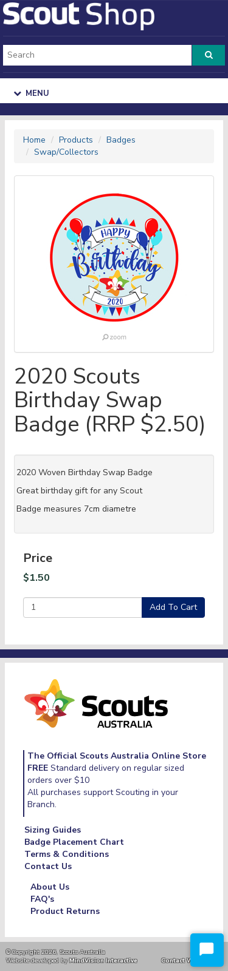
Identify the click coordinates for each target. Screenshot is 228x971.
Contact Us (48, 866)
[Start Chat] (207, 950)
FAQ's (42, 899)
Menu (31, 93)
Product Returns (65, 911)
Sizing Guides (52, 830)
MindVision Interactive (103, 960)
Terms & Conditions (66, 854)
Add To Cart (173, 607)
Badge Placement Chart (74, 842)
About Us (49, 887)
